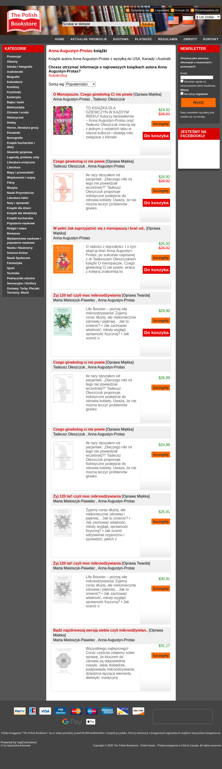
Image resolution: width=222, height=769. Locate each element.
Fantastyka (14, 263)
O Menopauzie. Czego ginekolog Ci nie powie (107, 94)
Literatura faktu (17, 198)
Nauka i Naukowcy (20, 247)
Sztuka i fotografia (19, 66)
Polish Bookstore (128, 745)
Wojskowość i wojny (21, 177)
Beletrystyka (15, 107)
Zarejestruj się (139, 10)
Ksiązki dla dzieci (19, 208)
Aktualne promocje (89, 39)
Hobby (11, 122)
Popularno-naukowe (21, 223)
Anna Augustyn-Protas (70, 51)
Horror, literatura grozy (23, 127)
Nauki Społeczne (18, 258)
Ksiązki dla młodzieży (22, 213)
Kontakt (211, 39)
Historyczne (15, 117)
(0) (187, 10)
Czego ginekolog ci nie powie (93, 161)
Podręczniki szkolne (21, 278)
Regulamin (168, 39)
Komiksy (13, 87)
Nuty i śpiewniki (18, 203)
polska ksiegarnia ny (208, 733)
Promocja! (14, 56)
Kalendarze (14, 82)
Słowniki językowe (19, 152)
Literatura (13, 167)
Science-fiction (17, 253)
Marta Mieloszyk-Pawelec (74, 300)
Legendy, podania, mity (23, 157)
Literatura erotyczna (21, 162)
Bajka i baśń (15, 102)
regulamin (202, 94)
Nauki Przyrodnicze (20, 193)
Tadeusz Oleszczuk (109, 99)
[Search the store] (100, 24)
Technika (13, 273)
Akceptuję (196, 94)
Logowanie (162, 10)
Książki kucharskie (20, 218)
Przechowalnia (204, 10)
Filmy (11, 182)
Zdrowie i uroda (18, 112)
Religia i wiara (16, 228)
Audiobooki (15, 71)
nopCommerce (27, 742)
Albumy (12, 61)
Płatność (143, 39)
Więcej (184, 89)
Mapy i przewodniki (20, 172)
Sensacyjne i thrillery (21, 283)
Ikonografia (15, 138)
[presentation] (182, 716)
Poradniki (13, 132)
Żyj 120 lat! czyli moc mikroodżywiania (101, 295)
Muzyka (12, 187)
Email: (184, 73)
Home (60, 39)
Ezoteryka (14, 97)
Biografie (13, 77)
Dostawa (121, 39)
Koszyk (180, 10)
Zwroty (190, 39)
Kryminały (14, 92)
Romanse (13, 233)
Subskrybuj (58, 75)
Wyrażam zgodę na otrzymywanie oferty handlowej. (198, 85)
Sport (11, 268)
